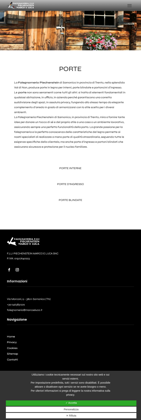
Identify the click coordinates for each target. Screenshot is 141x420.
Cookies (12, 348)
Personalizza (71, 409)
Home (11, 336)
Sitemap (12, 353)
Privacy (12, 342)
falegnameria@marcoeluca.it (24, 310)
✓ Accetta (71, 402)
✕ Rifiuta (71, 415)
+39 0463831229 (16, 304)
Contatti (12, 359)
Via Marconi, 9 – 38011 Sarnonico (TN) (29, 299)
